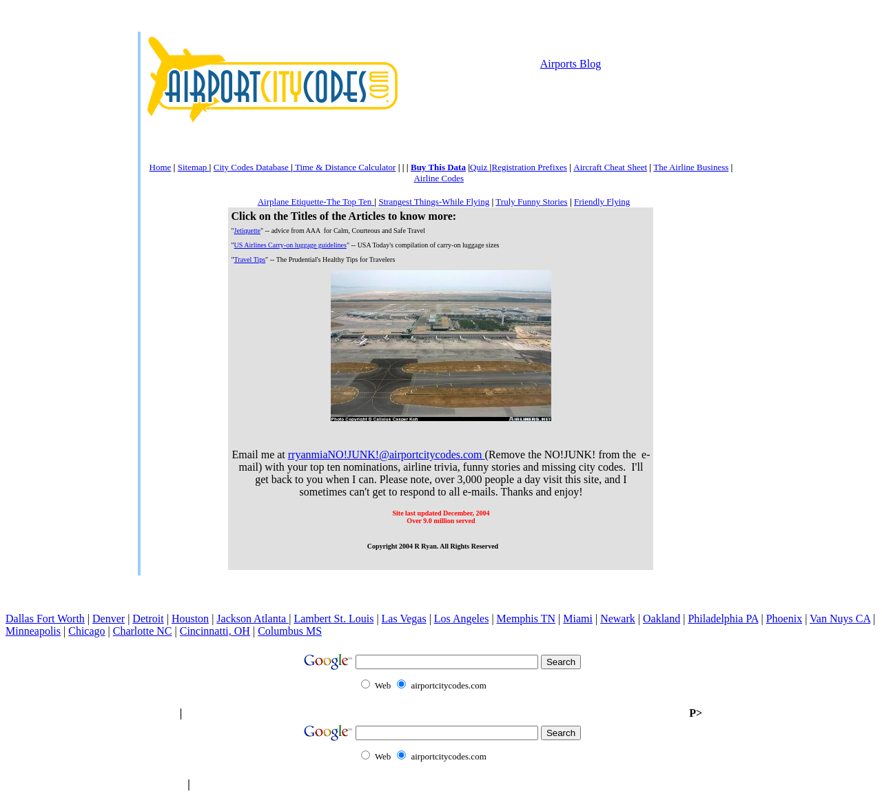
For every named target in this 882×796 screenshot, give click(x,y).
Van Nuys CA (840, 618)
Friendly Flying (602, 201)
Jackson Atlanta (252, 618)
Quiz (480, 167)
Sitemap (193, 167)
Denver (108, 618)
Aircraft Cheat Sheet (610, 167)
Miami (578, 618)
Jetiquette (247, 230)
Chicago (86, 631)
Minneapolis (33, 631)
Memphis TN (526, 618)
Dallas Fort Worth (45, 618)
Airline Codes (438, 178)
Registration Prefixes (528, 167)
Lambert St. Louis (333, 618)
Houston (190, 618)
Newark (617, 618)
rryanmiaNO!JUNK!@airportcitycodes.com (386, 454)
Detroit (147, 618)
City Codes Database (252, 167)
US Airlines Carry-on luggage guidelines (290, 245)
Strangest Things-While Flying (433, 201)
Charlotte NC (142, 631)
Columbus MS (290, 631)
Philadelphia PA (723, 618)
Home (161, 167)
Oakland (661, 618)
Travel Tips (250, 259)
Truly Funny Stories (531, 201)
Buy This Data (438, 167)
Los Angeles (461, 618)
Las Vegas (404, 618)
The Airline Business (690, 167)
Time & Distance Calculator (344, 167)
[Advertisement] (441, 132)
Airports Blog (570, 64)
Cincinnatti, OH (215, 631)
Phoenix (784, 618)
